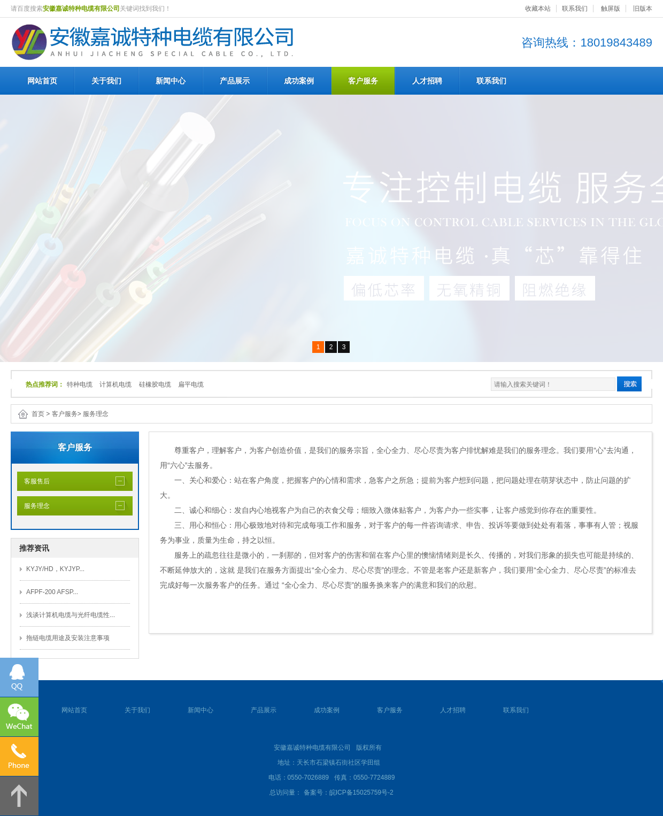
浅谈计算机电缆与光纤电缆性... (70, 615)
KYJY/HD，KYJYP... (55, 569)
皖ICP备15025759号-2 (361, 792)
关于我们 (106, 80)
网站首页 (42, 80)
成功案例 (299, 80)
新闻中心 (171, 80)
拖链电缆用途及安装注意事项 (68, 638)
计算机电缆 (115, 384)
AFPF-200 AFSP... (52, 592)
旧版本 (642, 8)
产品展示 (235, 80)
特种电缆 (79, 384)
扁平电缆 (191, 384)
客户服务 (363, 80)
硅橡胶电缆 (155, 384)
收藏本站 (538, 8)
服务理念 (96, 414)
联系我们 (575, 8)
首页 (38, 414)
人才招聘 (427, 80)
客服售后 (33, 481)
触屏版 (610, 8)
